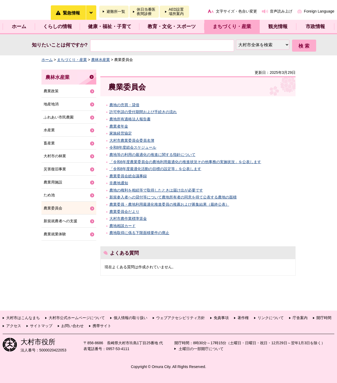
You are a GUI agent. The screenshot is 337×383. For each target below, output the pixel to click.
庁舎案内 (300, 318)
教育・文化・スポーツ (172, 26)
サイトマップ (41, 326)
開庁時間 (323, 318)
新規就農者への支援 (60, 221)
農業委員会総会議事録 (128, 176)
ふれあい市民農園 (59, 117)
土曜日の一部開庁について (201, 349)
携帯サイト (102, 326)
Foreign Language (319, 11)
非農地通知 (118, 183)
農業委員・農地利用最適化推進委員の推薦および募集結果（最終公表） (169, 204)
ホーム (19, 26)
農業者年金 (118, 126)
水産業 (49, 130)
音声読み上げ (281, 11)
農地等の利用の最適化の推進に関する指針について (152, 154)
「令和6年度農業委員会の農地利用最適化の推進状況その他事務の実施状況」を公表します (185, 162)
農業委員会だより (124, 211)
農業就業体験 (55, 234)
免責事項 (221, 318)
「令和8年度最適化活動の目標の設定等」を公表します (155, 169)
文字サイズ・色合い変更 (236, 11)
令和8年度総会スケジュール (132, 147)
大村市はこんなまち (23, 318)
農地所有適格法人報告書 (130, 119)
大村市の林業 (55, 156)
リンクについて (271, 318)
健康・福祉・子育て (109, 26)
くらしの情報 (57, 26)
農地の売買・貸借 (124, 105)
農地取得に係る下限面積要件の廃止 (139, 233)
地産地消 (51, 104)
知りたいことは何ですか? (60, 45)
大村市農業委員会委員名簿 (131, 140)
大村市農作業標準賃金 (128, 218)
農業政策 (51, 91)
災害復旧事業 (55, 169)
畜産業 (49, 143)
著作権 (243, 318)
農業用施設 (53, 182)
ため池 (49, 195)
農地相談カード (122, 226)
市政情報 (315, 26)
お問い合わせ (72, 326)
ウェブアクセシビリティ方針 (180, 318)
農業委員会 (53, 208)
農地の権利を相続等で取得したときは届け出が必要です (156, 190)
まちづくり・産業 (232, 26)
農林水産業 (100, 60)
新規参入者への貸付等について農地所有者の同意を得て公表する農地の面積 (173, 197)
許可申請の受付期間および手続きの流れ (143, 112)
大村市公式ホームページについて (77, 318)
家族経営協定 (120, 133)
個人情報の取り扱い (130, 318)
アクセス (13, 326)
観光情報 (278, 26)
